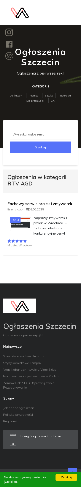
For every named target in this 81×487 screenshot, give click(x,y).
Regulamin (10, 421)
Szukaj (40, 147)
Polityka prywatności (18, 415)
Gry (53, 100)
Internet (33, 95)
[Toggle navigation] (72, 12)
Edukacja (65, 95)
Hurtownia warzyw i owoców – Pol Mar (31, 376)
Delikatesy (16, 95)
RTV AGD (15, 209)
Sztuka (49, 95)
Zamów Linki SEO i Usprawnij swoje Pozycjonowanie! (28, 385)
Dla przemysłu (35, 100)
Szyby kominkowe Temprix (22, 363)
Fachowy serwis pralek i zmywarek (40, 203)
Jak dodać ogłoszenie (19, 408)
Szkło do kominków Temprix (23, 356)
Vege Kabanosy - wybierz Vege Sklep (29, 370)
